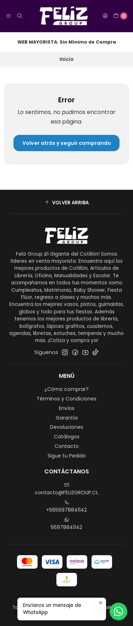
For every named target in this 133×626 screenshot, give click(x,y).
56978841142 (66, 524)
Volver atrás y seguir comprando (66, 143)
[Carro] (120, 16)
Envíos (66, 408)
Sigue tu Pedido (67, 455)
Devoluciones (66, 427)
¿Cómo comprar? (66, 389)
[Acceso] (105, 16)
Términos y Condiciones (66, 398)
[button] (66, 202)
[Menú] (8, 16)
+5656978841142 (66, 506)
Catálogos (66, 436)
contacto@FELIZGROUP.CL (66, 489)
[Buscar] (19, 16)
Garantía (67, 417)
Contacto (67, 446)
